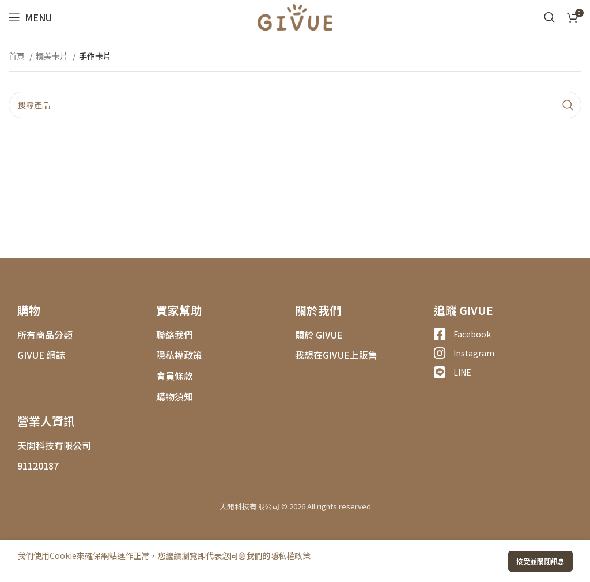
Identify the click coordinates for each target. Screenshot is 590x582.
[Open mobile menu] (30, 17)
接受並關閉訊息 (540, 561)
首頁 (18, 56)
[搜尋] (549, 17)
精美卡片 (53, 56)
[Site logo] (295, 16)
